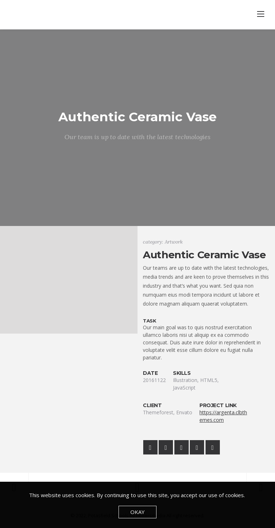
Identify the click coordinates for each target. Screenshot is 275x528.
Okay (137, 511)
